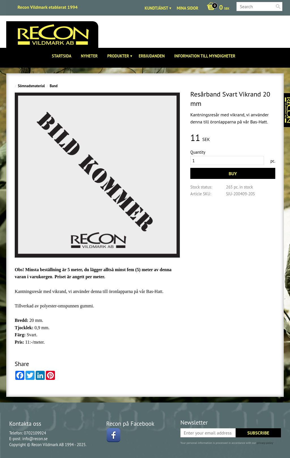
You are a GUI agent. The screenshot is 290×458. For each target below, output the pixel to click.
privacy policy (265, 443)
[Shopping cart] (216, 8)
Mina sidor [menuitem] (187, 8)
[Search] (278, 6)
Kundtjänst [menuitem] (156, 8)
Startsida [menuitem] (61, 56)
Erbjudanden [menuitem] (152, 56)
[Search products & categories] (259, 6)
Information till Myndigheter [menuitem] (204, 56)
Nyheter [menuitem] (89, 56)
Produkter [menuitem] (118, 56)
